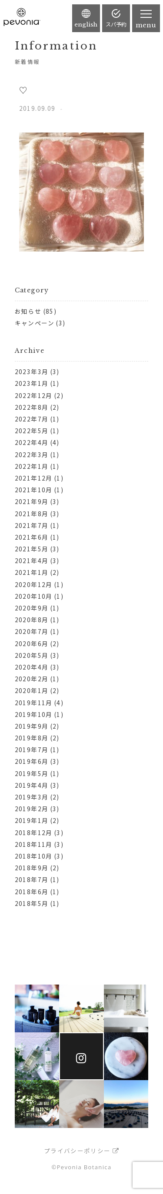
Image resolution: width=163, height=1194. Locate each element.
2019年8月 (32, 737)
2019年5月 (32, 773)
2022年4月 (32, 442)
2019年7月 (32, 749)
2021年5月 (32, 548)
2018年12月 (34, 832)
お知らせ (28, 311)
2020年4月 (32, 667)
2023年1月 (32, 383)
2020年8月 (32, 619)
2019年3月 (32, 797)
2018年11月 (34, 844)
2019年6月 (32, 761)
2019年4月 (32, 785)
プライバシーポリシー (77, 1150)
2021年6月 (32, 537)
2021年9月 (32, 501)
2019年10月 (34, 714)
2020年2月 (32, 678)
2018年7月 (32, 879)
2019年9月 (32, 726)
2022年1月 (32, 466)
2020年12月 (34, 584)
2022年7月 (32, 419)
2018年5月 (32, 903)
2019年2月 (32, 808)
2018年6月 (32, 891)
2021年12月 (34, 478)
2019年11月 (34, 702)
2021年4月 (32, 560)
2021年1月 (32, 572)
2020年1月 (32, 690)
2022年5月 (32, 430)
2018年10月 (34, 856)
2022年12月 (34, 395)
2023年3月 (32, 371)
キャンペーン (34, 322)
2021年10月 (34, 489)
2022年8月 (32, 407)
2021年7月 (32, 525)
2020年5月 (32, 655)
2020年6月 (32, 643)
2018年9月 (32, 867)
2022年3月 (32, 454)
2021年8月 (32, 513)
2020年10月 (34, 596)
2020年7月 (32, 631)
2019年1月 (32, 820)
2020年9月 (32, 608)
